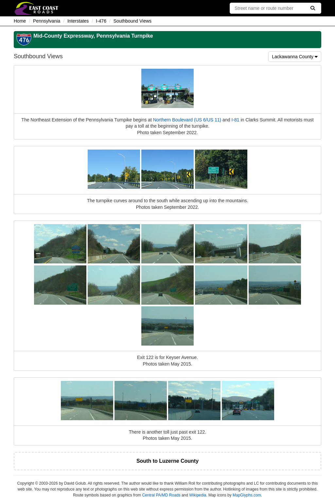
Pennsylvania (46, 21)
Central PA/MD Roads (161, 495)
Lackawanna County (295, 56)
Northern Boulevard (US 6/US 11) (187, 119)
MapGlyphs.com (247, 495)
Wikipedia (197, 495)
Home (20, 21)
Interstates (78, 21)
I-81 (235, 119)
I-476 (101, 21)
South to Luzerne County (167, 461)
